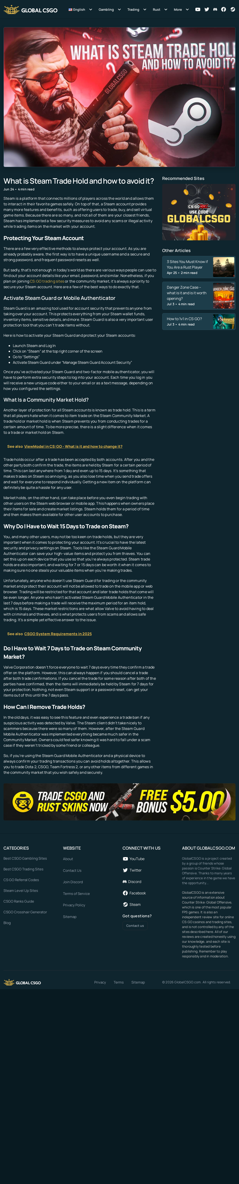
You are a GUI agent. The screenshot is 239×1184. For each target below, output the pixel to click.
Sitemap (138, 982)
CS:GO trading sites (47, 281)
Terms (119, 982)
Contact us (135, 925)
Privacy (100, 982)
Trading (133, 9)
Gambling (106, 9)
